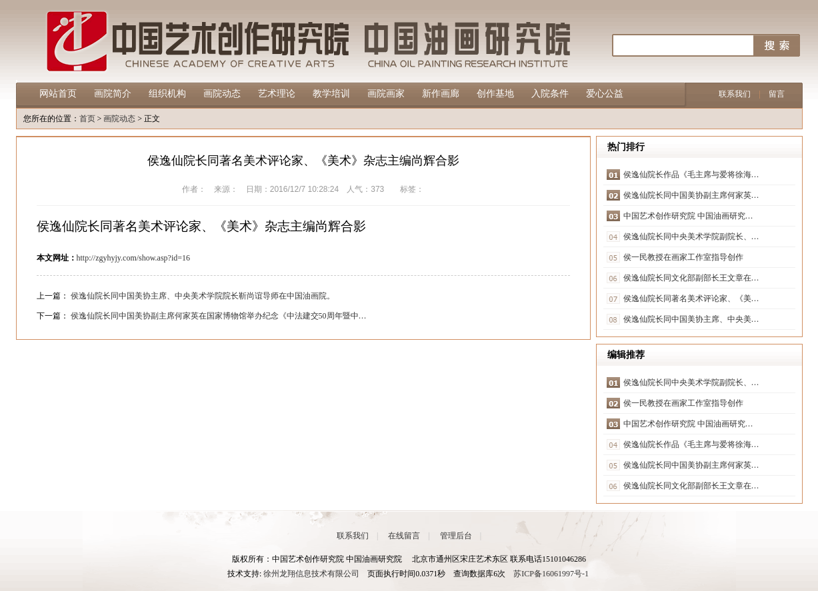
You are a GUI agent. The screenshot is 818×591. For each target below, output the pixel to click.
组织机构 (167, 94)
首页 (87, 118)
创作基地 (495, 94)
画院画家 (386, 94)
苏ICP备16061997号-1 (551, 573)
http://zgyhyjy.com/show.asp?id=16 (134, 258)
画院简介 (112, 94)
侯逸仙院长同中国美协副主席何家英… (691, 195)
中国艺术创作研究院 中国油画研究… (688, 216)
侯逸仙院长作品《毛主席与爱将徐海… (691, 174)
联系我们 (735, 94)
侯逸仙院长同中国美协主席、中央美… (691, 319)
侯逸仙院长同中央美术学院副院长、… (691, 236)
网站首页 (58, 94)
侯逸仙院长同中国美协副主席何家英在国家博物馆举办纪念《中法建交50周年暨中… (219, 315)
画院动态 (222, 94)
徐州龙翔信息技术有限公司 (311, 573)
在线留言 (404, 535)
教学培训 (331, 94)
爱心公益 (604, 94)
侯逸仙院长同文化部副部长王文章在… (691, 278)
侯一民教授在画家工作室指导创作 (683, 257)
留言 (777, 94)
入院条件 (550, 94)
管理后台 (456, 535)
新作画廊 (440, 94)
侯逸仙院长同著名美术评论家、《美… (691, 298)
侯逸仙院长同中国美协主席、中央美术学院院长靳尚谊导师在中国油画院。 (203, 295)
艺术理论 (276, 94)
